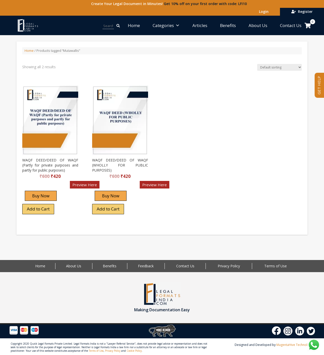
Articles (199, 25)
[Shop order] (279, 67)
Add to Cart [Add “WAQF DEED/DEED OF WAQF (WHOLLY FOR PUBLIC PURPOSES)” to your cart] (108, 209)
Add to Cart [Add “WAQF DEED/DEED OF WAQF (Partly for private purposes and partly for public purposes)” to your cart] (38, 209)
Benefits (228, 25)
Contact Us (290, 25)
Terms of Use (275, 266)
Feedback (146, 266)
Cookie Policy (134, 350)
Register (302, 11)
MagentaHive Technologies (295, 345)
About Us (258, 25)
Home (134, 25)
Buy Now (40, 196)
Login (263, 11)
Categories (166, 25)
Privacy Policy (229, 266)
